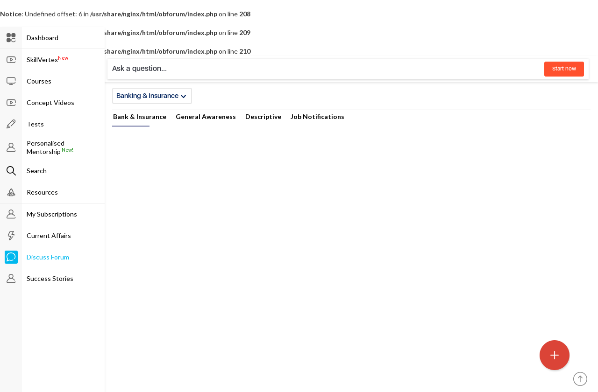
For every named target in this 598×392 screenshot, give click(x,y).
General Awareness (206, 116)
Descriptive (263, 116)
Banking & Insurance (151, 95)
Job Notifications (317, 116)
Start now (564, 68)
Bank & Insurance (139, 116)
